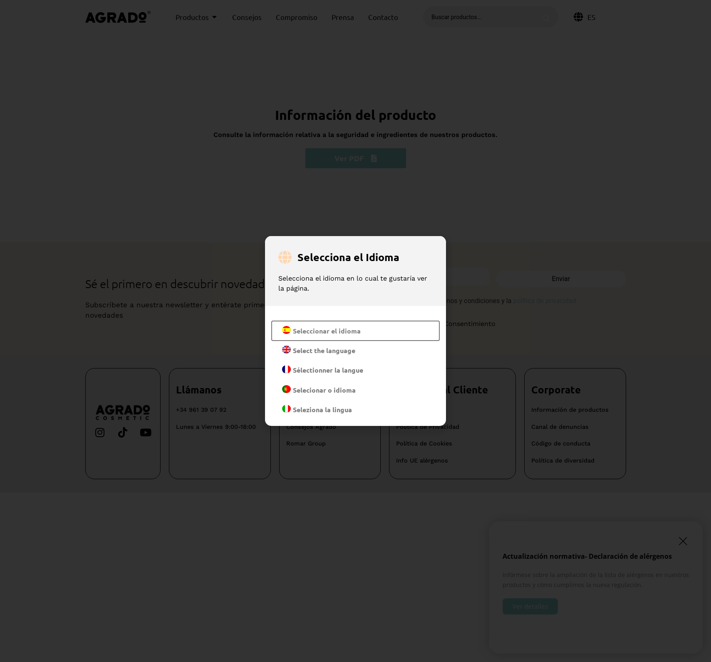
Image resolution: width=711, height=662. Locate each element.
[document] (355, 331)
